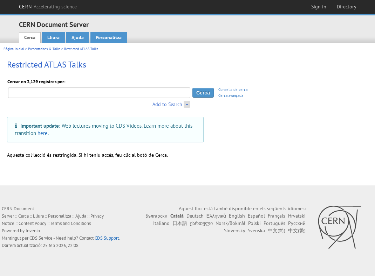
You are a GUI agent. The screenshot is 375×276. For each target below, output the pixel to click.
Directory (346, 6)
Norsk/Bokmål (230, 223)
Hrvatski (297, 216)
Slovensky (234, 230)
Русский (297, 223)
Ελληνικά (216, 216)
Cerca (29, 37)
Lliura (53, 37)
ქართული (201, 223)
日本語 (179, 223)
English (237, 216)
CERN (48, 6)
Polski (254, 223)
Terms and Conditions (70, 223)
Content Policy (32, 223)
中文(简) (276, 230)
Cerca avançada (230, 95)
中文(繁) (297, 230)
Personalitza (109, 37)
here (43, 132)
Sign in (318, 6)
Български (156, 216)
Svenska (256, 230)
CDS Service (41, 238)
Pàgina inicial (14, 49)
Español (256, 216)
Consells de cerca (232, 89)
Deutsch (195, 216)
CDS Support (107, 238)
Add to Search (167, 104)
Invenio (33, 231)
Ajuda (77, 37)
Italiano (161, 223)
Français (276, 216)
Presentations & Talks (44, 49)
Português (274, 223)
